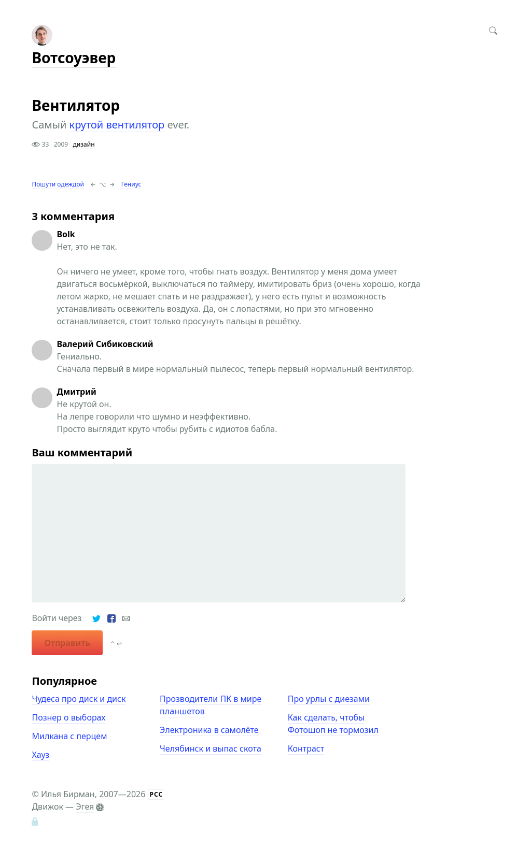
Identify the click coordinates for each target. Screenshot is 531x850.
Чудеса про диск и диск (78, 698)
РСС (156, 794)
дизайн (84, 144)
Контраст (306, 748)
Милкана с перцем (69, 736)
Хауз (40, 754)
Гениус (131, 184)
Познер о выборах (68, 717)
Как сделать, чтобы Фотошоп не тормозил (333, 724)
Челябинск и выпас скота (210, 748)
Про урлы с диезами (329, 698)
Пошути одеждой (58, 184)
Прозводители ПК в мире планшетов (210, 705)
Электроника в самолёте (209, 730)
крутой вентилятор (117, 125)
